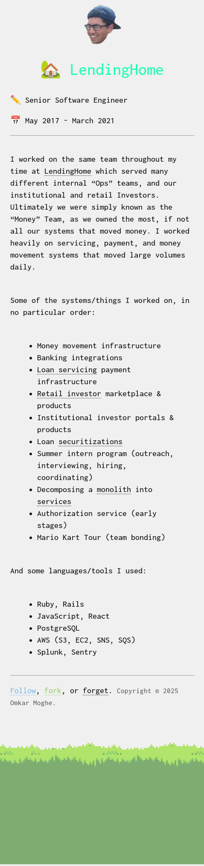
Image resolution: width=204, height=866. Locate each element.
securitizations (90, 441)
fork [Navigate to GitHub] (52, 690)
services (54, 501)
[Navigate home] (102, 44)
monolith (114, 489)
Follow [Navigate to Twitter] (23, 690)
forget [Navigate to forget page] (95, 690)
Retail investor (69, 393)
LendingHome (67, 170)
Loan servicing (67, 369)
